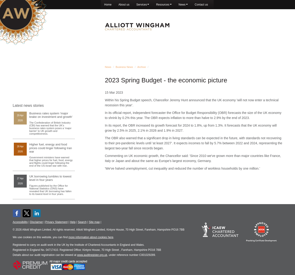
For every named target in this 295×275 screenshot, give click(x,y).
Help (73, 222)
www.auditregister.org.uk (92, 255)
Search (82, 222)
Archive (141, 67)
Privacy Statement (56, 222)
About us (123, 4)
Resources (163, 4)
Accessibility (20, 222)
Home (108, 4)
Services (142, 4)
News (183, 4)
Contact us (201, 4)
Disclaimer (36, 222)
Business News (124, 67)
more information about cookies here (90, 237)
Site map (94, 222)
